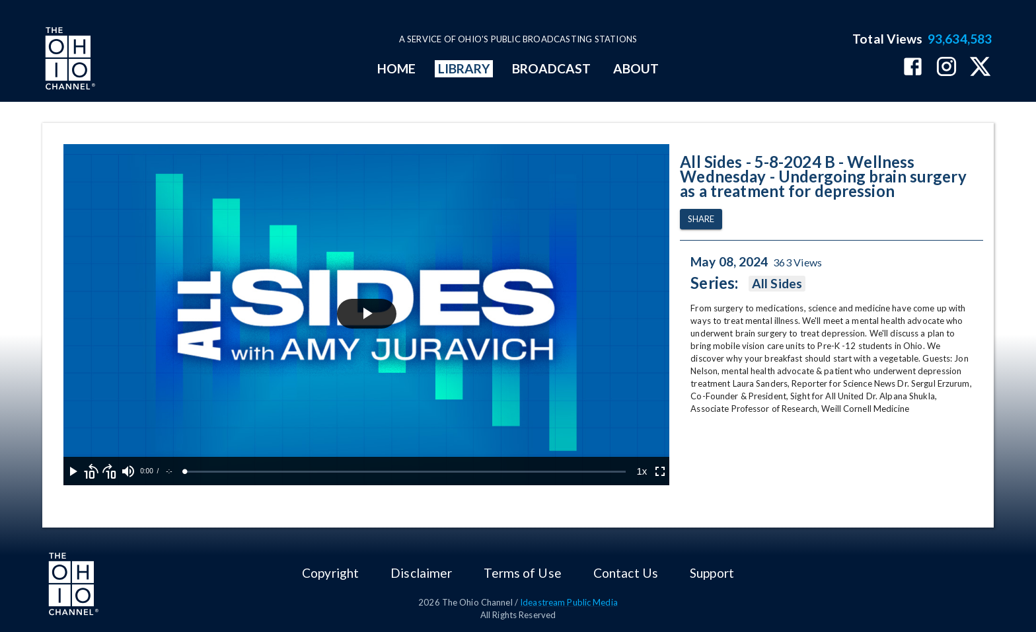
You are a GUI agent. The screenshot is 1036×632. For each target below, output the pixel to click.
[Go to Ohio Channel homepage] (68, 60)
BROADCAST (551, 68)
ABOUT (636, 68)
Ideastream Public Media (569, 602)
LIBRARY (464, 68)
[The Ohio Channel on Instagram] (946, 68)
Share (701, 219)
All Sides (777, 284)
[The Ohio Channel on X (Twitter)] (980, 68)
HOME (396, 68)
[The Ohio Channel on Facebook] (912, 68)
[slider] (405, 472)
